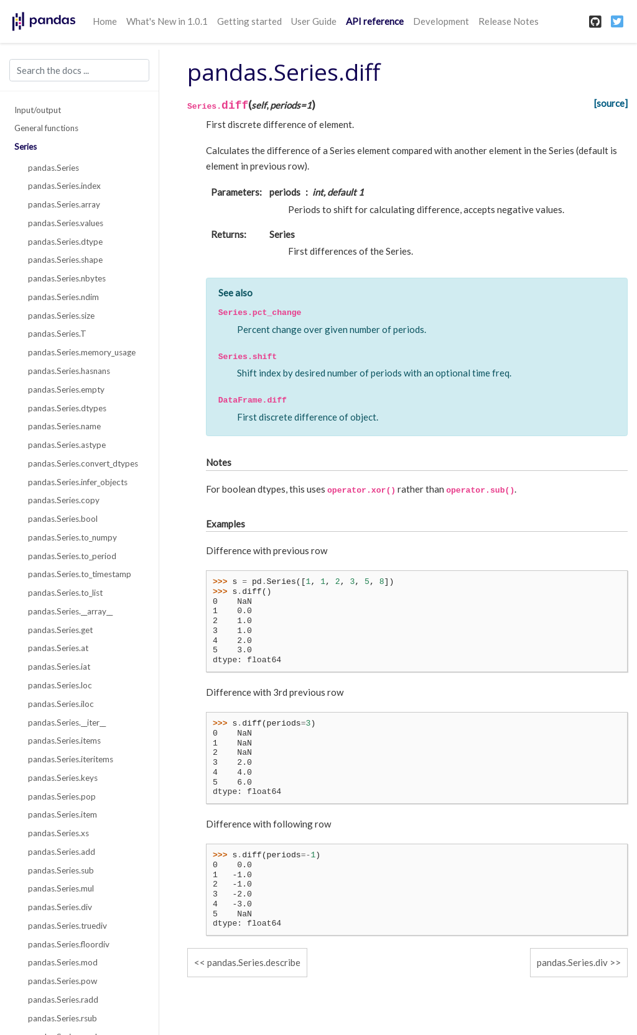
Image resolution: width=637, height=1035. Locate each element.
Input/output (37, 110)
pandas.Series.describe (253, 962)
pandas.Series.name (64, 426)
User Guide (314, 21)
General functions (46, 128)
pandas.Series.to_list (65, 593)
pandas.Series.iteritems (70, 759)
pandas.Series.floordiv (68, 944)
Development (441, 21)
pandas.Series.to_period (72, 556)
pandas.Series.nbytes (67, 278)
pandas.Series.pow (62, 981)
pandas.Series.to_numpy (72, 537)
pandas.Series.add (61, 852)
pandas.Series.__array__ (70, 611)
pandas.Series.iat (59, 667)
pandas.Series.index (64, 186)
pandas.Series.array (64, 204)
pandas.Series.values (65, 223)
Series (25, 147)
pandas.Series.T (57, 334)
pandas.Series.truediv (67, 926)
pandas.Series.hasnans (69, 371)
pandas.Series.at (58, 648)
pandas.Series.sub (61, 870)
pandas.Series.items (64, 740)
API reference (375, 21)
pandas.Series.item (62, 814)
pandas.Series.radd (63, 1000)
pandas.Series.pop (62, 796)
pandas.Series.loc (60, 685)
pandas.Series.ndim (63, 297)
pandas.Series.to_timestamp (79, 574)
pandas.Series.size (61, 316)
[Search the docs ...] (79, 70)
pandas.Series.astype (67, 445)
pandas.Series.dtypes (67, 408)
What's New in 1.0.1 (167, 21)
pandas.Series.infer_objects (78, 482)
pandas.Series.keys (63, 778)
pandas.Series (53, 168)
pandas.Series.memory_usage (82, 352)
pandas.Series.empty (66, 389)
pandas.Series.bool (63, 519)
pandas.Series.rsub (62, 1018)
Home (105, 21)
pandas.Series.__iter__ (67, 722)
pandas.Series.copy (64, 500)
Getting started (249, 21)
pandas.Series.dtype (65, 242)
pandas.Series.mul (61, 888)
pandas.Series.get (60, 630)
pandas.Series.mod (63, 962)
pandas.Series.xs (58, 833)
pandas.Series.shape (65, 260)
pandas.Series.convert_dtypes (83, 463)
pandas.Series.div (60, 907)
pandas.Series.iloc (61, 704)
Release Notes (508, 21)
